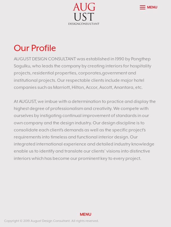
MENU (85, 214)
